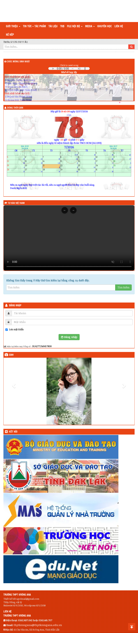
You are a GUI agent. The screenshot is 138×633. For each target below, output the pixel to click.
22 (69, 166)
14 (51, 162)
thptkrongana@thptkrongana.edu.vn (38, 625)
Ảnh (11, 355)
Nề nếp (10, 34)
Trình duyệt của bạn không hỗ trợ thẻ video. (69, 237)
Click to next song (69, 65)
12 (16, 162)
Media (90, 26)
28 (51, 170)
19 (16, 166)
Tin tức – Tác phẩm (34, 26)
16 (87, 162)
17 (104, 162)
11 (122, 158)
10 (104, 158)
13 (33, 162)
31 (104, 170)
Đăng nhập (15, 305)
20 (33, 166)
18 (122, 162)
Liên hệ (118, 26)
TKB (62, 26)
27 (33, 170)
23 (87, 166)
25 (122, 166)
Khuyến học (104, 26)
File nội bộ (74, 26)
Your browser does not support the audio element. (69, 68)
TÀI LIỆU (53, 26)
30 (87, 170)
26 (16, 170)
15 (69, 162)
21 (51, 166)
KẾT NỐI (13, 432)
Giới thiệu (13, 26)
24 (104, 166)
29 (69, 170)
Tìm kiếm (123, 287)
